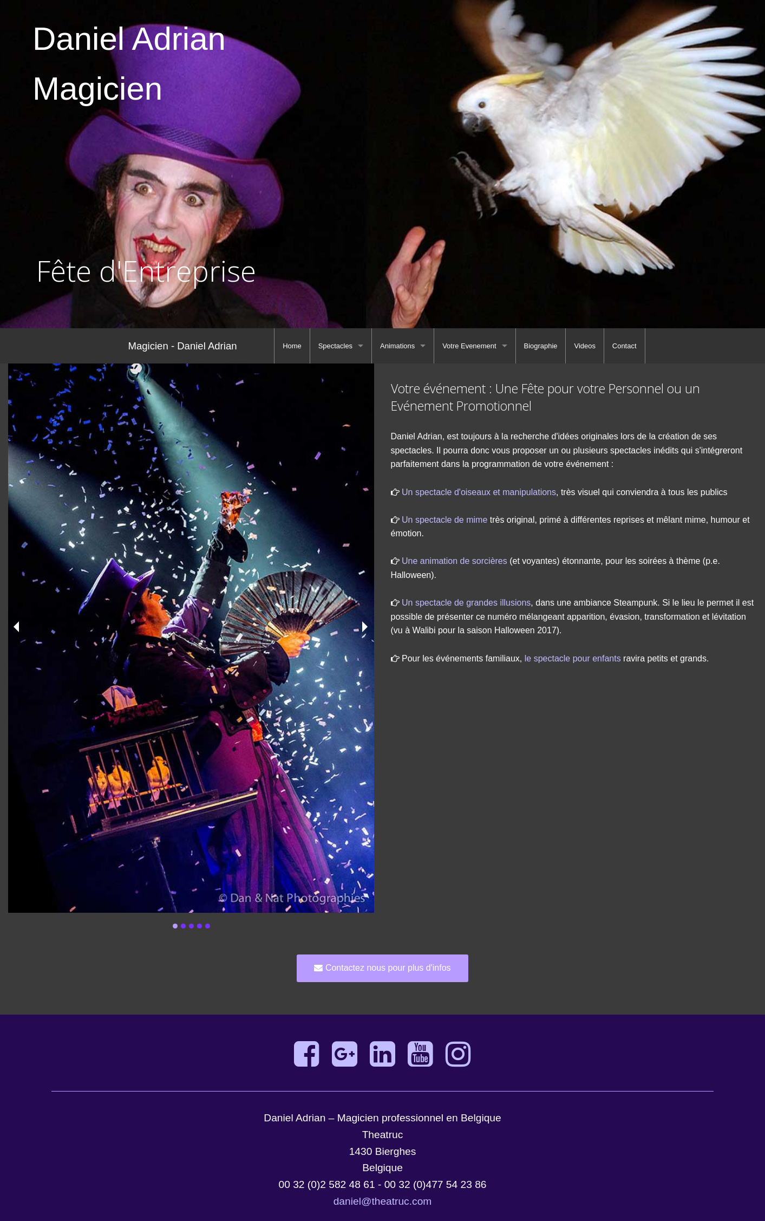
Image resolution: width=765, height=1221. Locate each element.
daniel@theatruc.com (383, 1201)
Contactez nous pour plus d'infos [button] (382, 967)
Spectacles (335, 346)
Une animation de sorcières (454, 561)
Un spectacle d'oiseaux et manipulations (479, 492)
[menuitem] (292, 345)
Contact (624, 346)
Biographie (541, 346)
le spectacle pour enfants (573, 658)
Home (292, 346)
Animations (397, 346)
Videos (584, 346)
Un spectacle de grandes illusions (466, 602)
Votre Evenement (469, 346)
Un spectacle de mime (444, 519)
